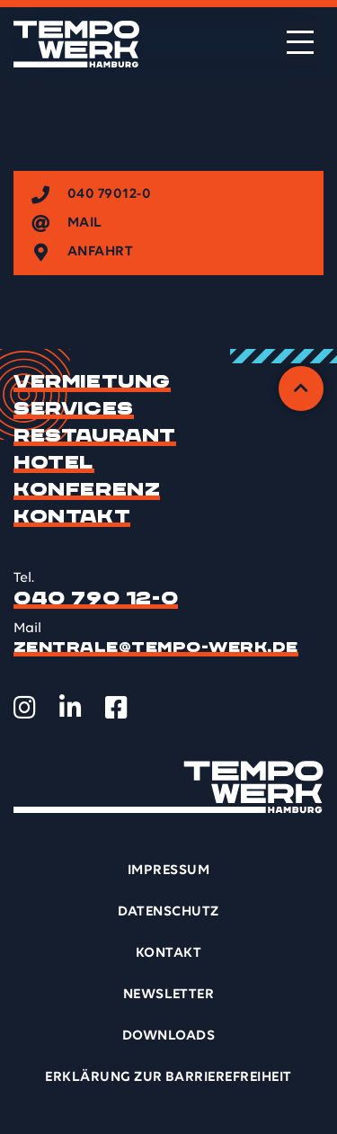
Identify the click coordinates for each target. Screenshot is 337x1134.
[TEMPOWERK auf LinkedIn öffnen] (70, 707)
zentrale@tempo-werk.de (155, 647)
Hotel (53, 463)
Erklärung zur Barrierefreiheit (168, 1077)
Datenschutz (168, 912)
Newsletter (169, 994)
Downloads (168, 1036)
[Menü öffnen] (300, 42)
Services (73, 409)
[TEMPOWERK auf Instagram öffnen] (24, 707)
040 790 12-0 (95, 599)
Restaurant (94, 436)
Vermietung (92, 382)
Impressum (168, 870)
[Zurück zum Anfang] (301, 388)
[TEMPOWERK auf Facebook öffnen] (116, 707)
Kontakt (71, 517)
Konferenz (86, 490)
